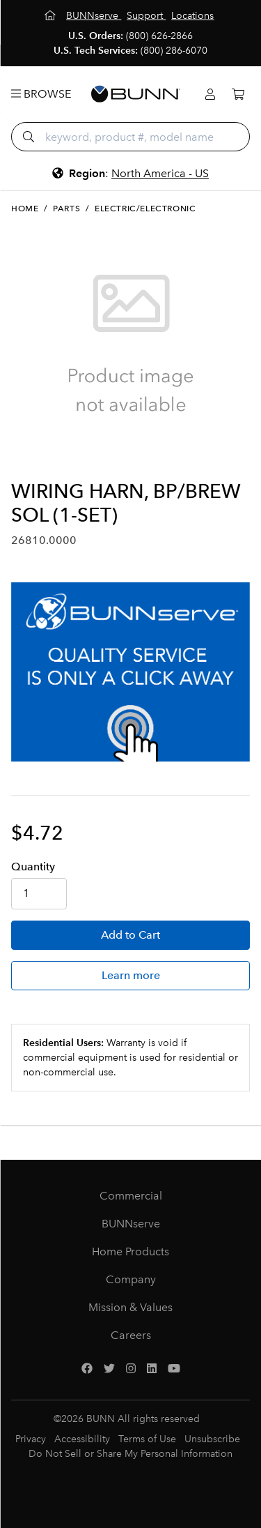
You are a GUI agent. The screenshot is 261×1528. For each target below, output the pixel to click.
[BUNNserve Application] (130, 672)
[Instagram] (131, 1369)
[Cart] (238, 94)
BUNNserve (131, 1223)
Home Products (130, 1251)
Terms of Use (147, 1439)
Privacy (30, 1439)
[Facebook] (87, 1369)
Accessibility (82, 1439)
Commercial (131, 1195)
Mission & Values (130, 1307)
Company (131, 1279)
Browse (41, 93)
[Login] (210, 94)
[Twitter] (109, 1369)
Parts (66, 208)
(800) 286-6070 (174, 50)
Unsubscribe (212, 1439)
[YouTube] (174, 1369)
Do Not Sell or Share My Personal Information (130, 1454)
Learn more (131, 975)
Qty (33, 866)
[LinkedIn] (152, 1369)
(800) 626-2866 (159, 36)
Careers (131, 1335)
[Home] (51, 15)
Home (24, 208)
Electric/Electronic (145, 208)
